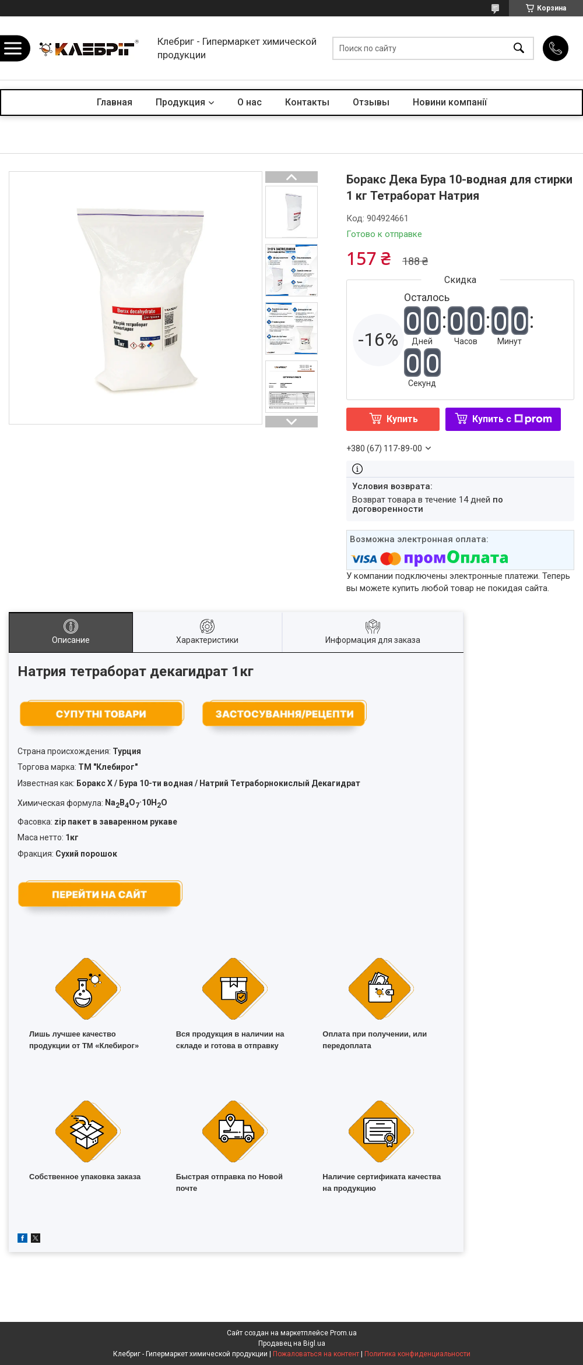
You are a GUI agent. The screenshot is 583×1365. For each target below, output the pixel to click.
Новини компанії (450, 102)
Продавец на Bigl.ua (291, 1343)
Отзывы (371, 102)
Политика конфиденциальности (417, 1354)
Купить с (512, 419)
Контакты (307, 102)
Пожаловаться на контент (316, 1354)
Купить (402, 419)
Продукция (180, 102)
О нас (249, 102)
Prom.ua (343, 1333)
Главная (114, 102)
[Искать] (519, 48)
